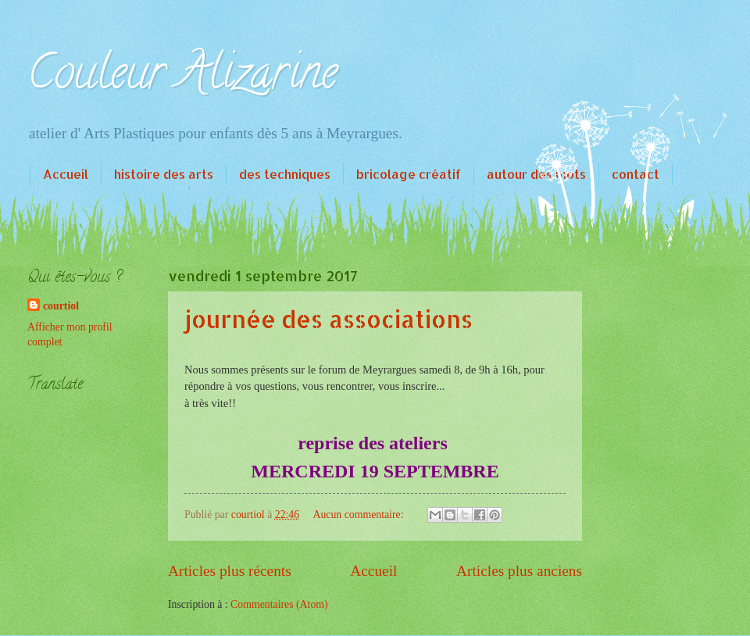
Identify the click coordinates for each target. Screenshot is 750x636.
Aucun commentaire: (359, 514)
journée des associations (328, 319)
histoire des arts (163, 174)
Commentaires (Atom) (279, 604)
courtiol (61, 306)
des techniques (284, 174)
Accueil (65, 174)
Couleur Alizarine (182, 77)
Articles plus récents (229, 571)
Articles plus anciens (519, 571)
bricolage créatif (408, 174)
